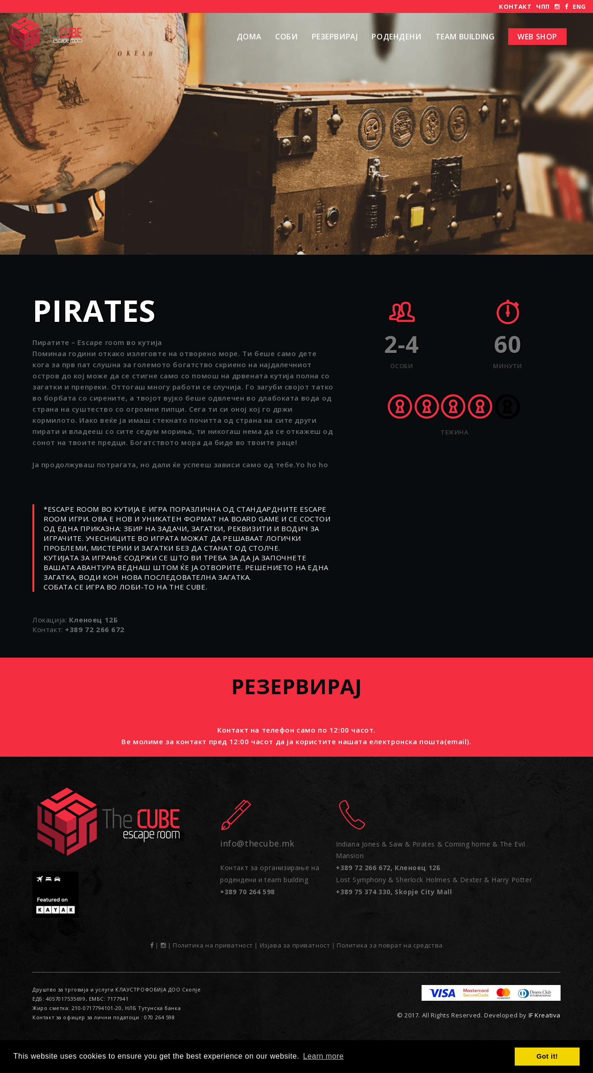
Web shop (537, 36)
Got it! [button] (547, 1056)
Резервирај (335, 36)
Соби (286, 36)
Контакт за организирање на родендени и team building (269, 879)
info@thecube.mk (257, 843)
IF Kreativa (545, 1015)
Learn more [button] (323, 1056)
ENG (579, 6)
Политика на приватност (213, 945)
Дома (249, 36)
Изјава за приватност (295, 945)
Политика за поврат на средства (390, 945)
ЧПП (543, 6)
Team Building (465, 36)
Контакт (515, 6)
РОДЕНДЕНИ (396, 36)
